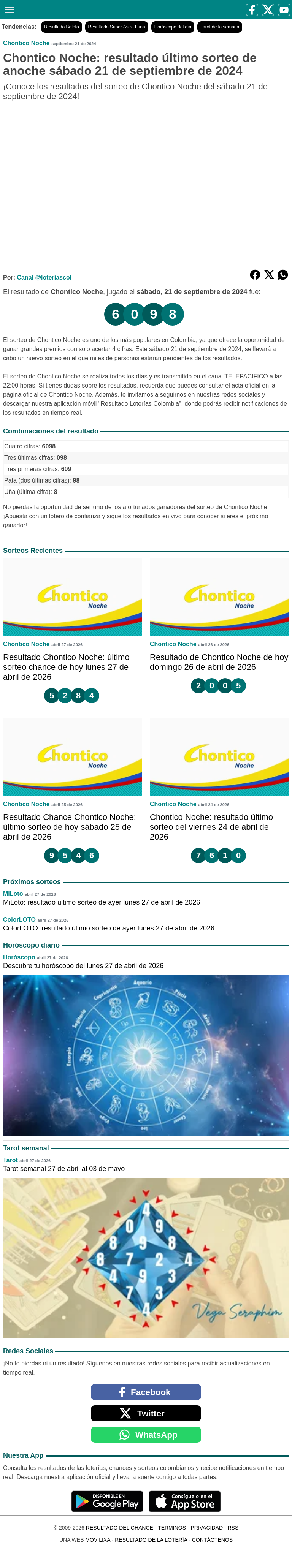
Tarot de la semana (219, 27)
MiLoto (13, 894)
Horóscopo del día (172, 27)
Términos (172, 1528)
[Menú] (7, 9)
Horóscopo (19, 957)
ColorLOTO (19, 919)
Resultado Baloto (61, 27)
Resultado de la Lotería (151, 1540)
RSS (232, 1528)
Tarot (10, 1160)
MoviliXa (97, 1540)
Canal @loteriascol (44, 277)
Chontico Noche (26, 43)
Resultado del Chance (119, 1528)
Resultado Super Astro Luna (116, 27)
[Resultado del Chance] (77, 9)
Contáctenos (212, 1540)
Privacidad (206, 1528)
